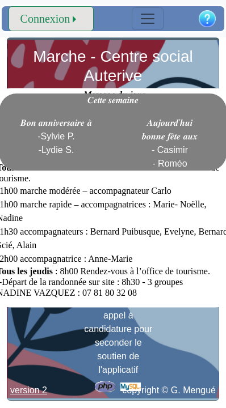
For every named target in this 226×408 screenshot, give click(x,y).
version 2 (28, 390)
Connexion (45, 18)
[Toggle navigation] (148, 18)
